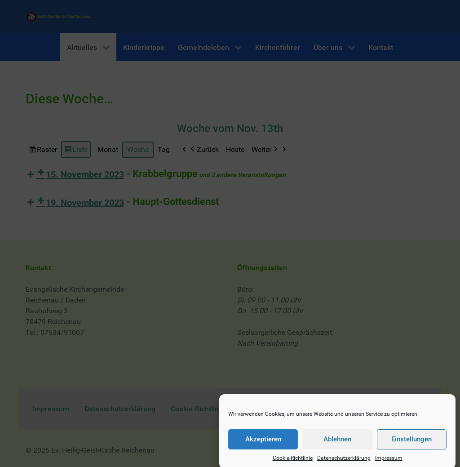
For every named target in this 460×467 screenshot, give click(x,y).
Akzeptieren (263, 444)
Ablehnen (337, 444)
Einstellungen (411, 444)
